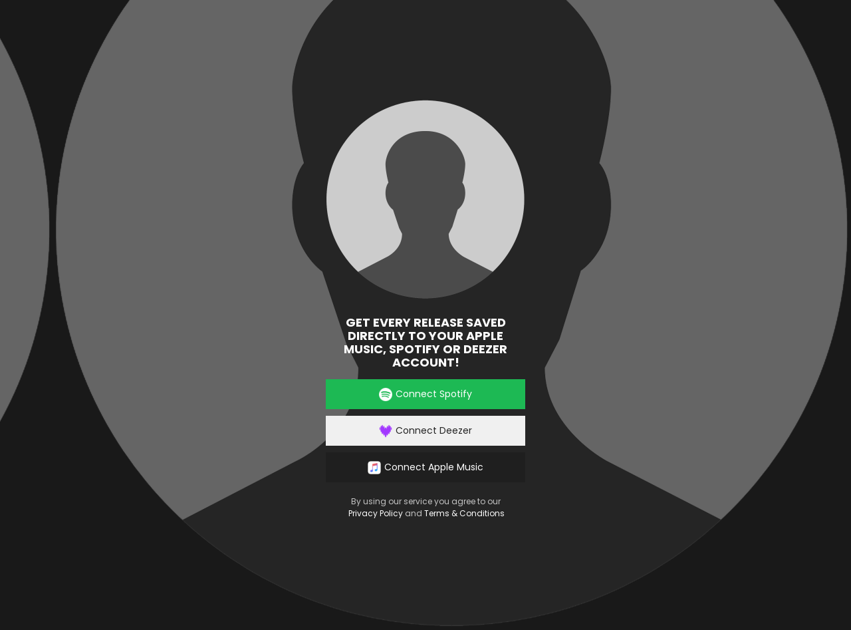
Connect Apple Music (425, 467)
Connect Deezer (425, 431)
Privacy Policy (375, 513)
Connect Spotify (425, 394)
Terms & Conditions (464, 513)
